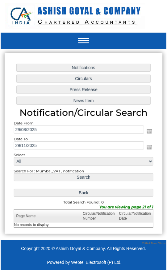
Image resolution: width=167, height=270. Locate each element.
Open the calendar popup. (148, 131)
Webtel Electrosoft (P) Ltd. (96, 262)
